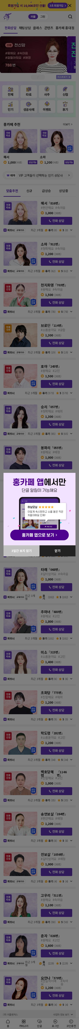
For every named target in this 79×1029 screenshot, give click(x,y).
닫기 (57, 550)
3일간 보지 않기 (21, 550)
